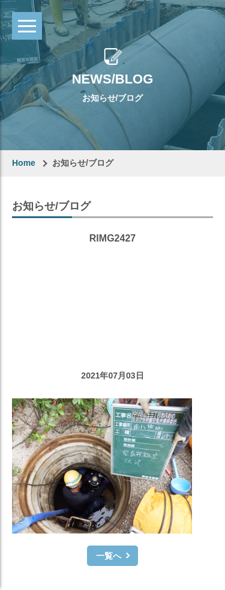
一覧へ (108, 556)
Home (23, 163)
